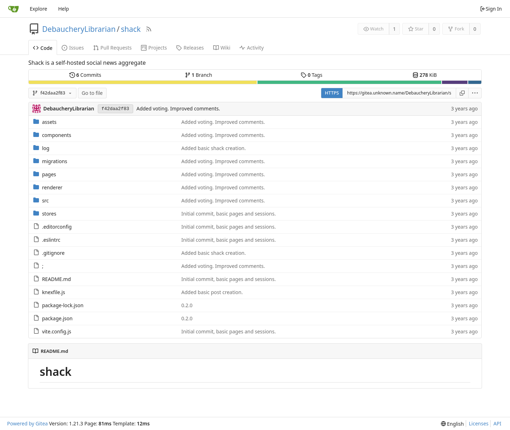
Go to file (92, 93)
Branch (198, 74)
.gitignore (53, 253)
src (45, 200)
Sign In (491, 8)
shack (131, 29)
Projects (154, 47)
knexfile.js (53, 292)
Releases (190, 47)
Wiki (222, 47)
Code (42, 48)
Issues (73, 47)
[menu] (475, 93)
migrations (54, 161)
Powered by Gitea (27, 423)
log (46, 148)
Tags (311, 74)
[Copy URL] (462, 93)
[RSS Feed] (149, 29)
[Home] (13, 8)
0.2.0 (187, 305)
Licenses (479, 423)
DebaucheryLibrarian (78, 29)
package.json (57, 318)
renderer (52, 187)
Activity (251, 47)
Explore (38, 8)
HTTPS (332, 93)
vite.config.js (56, 331)
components (56, 135)
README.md (56, 279)
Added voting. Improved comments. (178, 108)
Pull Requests (112, 47)
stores (49, 213)
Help (63, 8)
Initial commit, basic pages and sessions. (228, 213)
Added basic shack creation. (213, 148)
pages (49, 174)
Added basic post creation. (212, 292)
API (497, 423)
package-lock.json (63, 305)
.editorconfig (57, 226)
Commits (85, 74)
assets (49, 122)
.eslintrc (51, 239)
